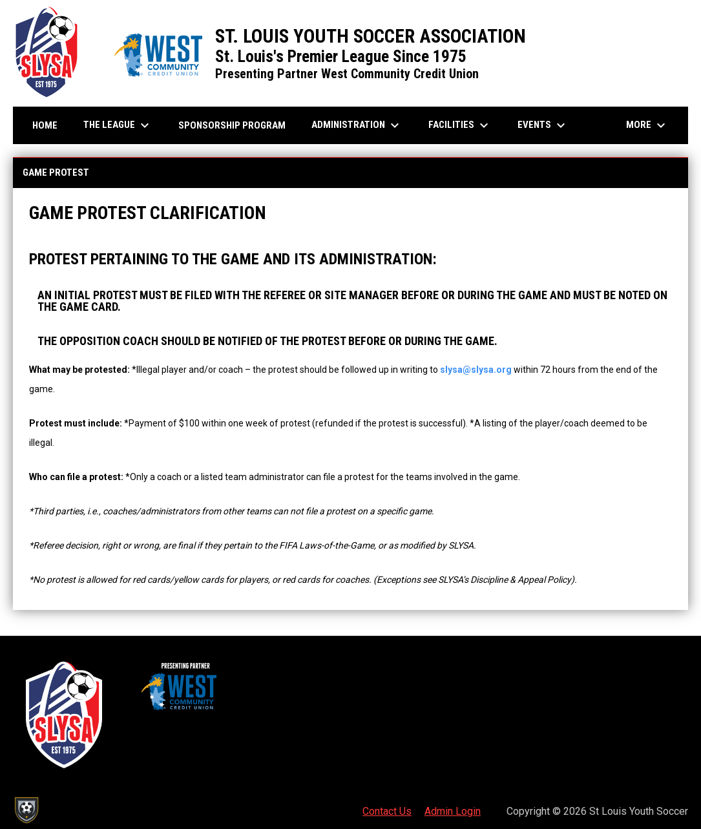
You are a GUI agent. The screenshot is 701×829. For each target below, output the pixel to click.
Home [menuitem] (45, 125)
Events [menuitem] (543, 125)
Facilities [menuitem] (460, 125)
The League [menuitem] (117, 125)
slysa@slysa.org (476, 369)
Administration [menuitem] (357, 125)
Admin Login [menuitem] (452, 811)
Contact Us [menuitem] (387, 811)
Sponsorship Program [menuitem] (236, 125)
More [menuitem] (647, 125)
